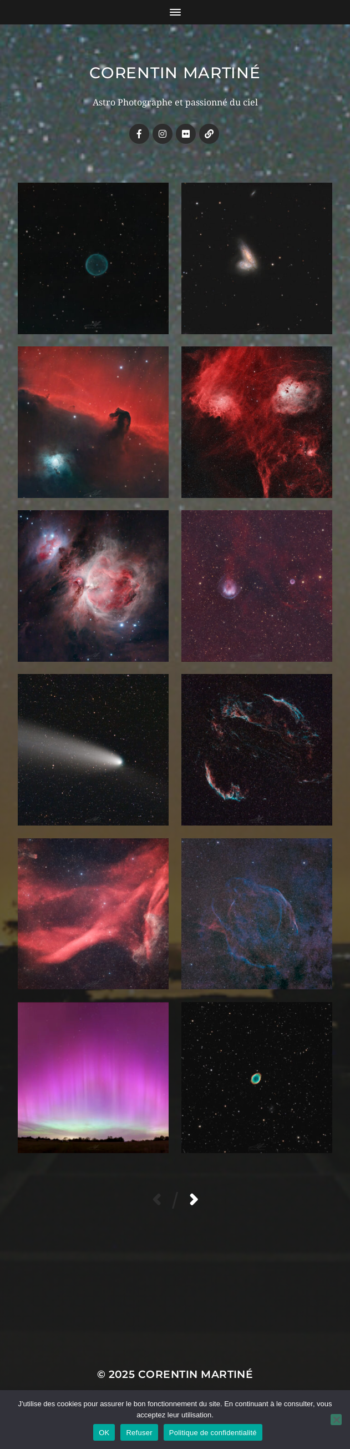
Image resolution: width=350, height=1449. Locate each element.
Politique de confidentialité (213, 1432)
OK (104, 1432)
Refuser (139, 1432)
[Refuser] (336, 1419)
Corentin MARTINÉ (174, 72)
